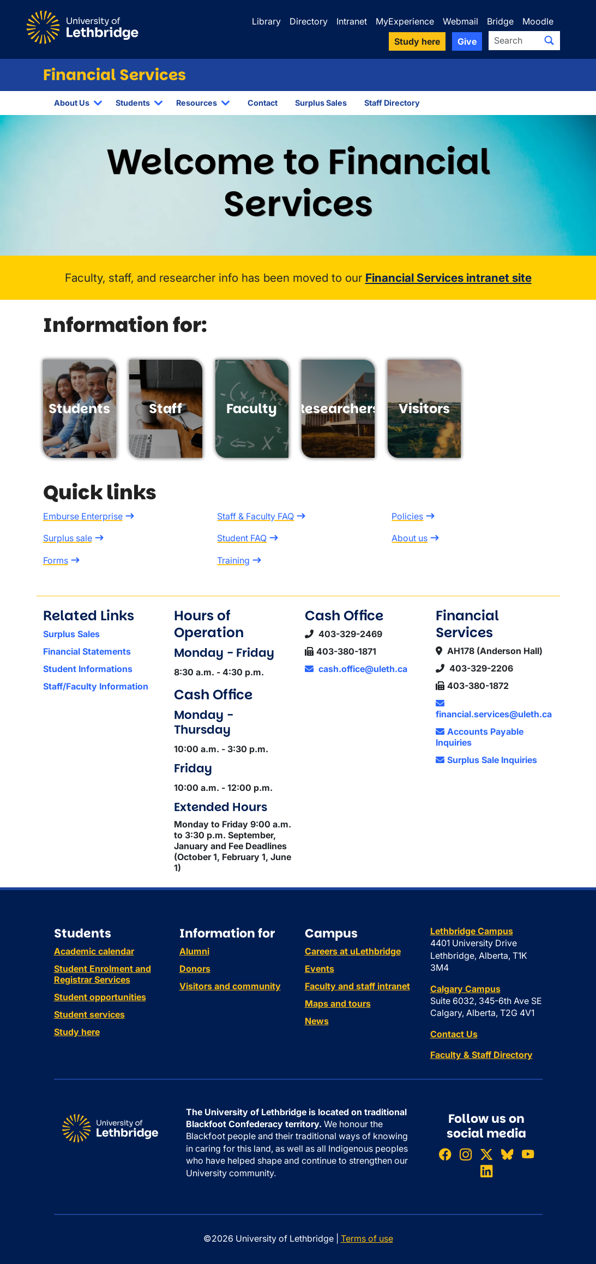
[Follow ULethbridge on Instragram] (465, 1154)
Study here (77, 1031)
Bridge (500, 21)
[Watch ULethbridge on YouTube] (528, 1154)
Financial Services (114, 75)
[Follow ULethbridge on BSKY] (507, 1154)
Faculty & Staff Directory (481, 1054)
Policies (407, 516)
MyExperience (405, 21)
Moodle (537, 21)
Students (133, 102)
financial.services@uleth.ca (494, 709)
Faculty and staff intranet (357, 986)
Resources (196, 102)
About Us (71, 102)
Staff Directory (392, 102)
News (317, 1020)
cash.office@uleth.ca (356, 668)
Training (233, 560)
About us (410, 538)
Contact (263, 102)
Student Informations (88, 668)
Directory (309, 21)
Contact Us (454, 1034)
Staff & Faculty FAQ (255, 516)
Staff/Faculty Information (95, 686)
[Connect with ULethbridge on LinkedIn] (486, 1171)
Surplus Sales (321, 102)
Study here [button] (417, 41)
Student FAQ (242, 538)
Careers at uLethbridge (353, 951)
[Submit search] (549, 40)
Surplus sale (67, 538)
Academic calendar (94, 951)
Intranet (351, 21)
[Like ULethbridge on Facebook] (445, 1154)
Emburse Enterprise (83, 516)
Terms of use (367, 1238)
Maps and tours (338, 1003)
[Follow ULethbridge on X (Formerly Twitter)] (486, 1154)
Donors (194, 968)
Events (319, 968)
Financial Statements (87, 651)
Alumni (194, 951)
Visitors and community (230, 986)
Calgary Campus (465, 988)
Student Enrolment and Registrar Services (102, 974)
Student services (89, 1014)
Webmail (460, 21)
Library (266, 21)
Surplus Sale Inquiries (486, 759)
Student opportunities (100, 996)
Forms (55, 560)
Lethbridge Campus (471, 931)
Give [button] (467, 41)
